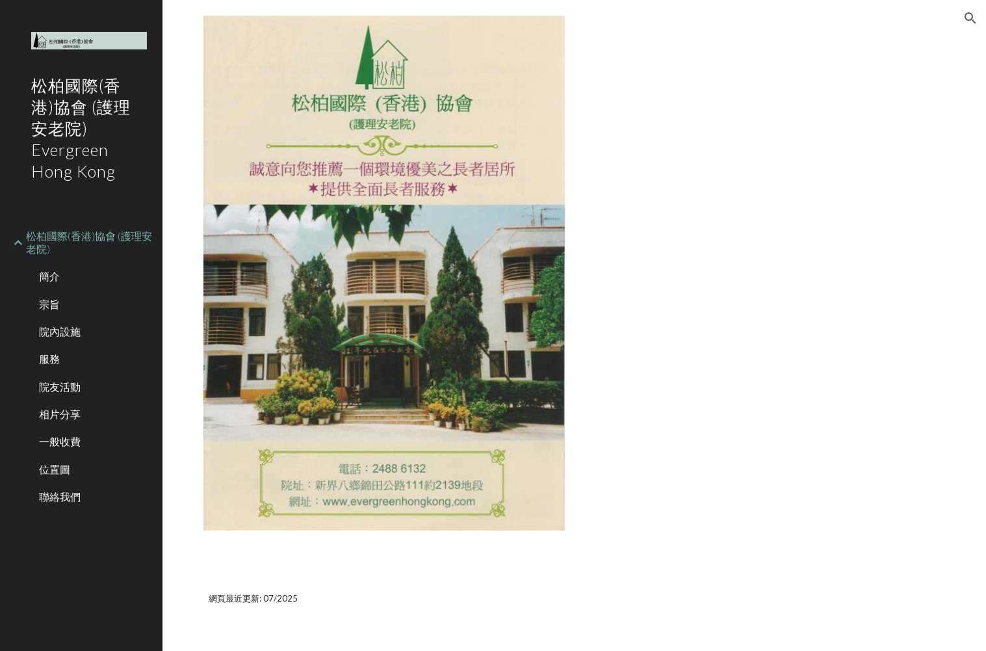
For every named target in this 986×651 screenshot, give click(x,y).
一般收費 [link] (60, 441)
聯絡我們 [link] (60, 496)
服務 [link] (49, 358)
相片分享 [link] (60, 414)
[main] (574, 598)
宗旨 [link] (49, 304)
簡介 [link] (49, 276)
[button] (970, 18)
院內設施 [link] (60, 331)
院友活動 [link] (60, 386)
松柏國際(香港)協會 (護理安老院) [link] (89, 242)
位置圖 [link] (54, 469)
